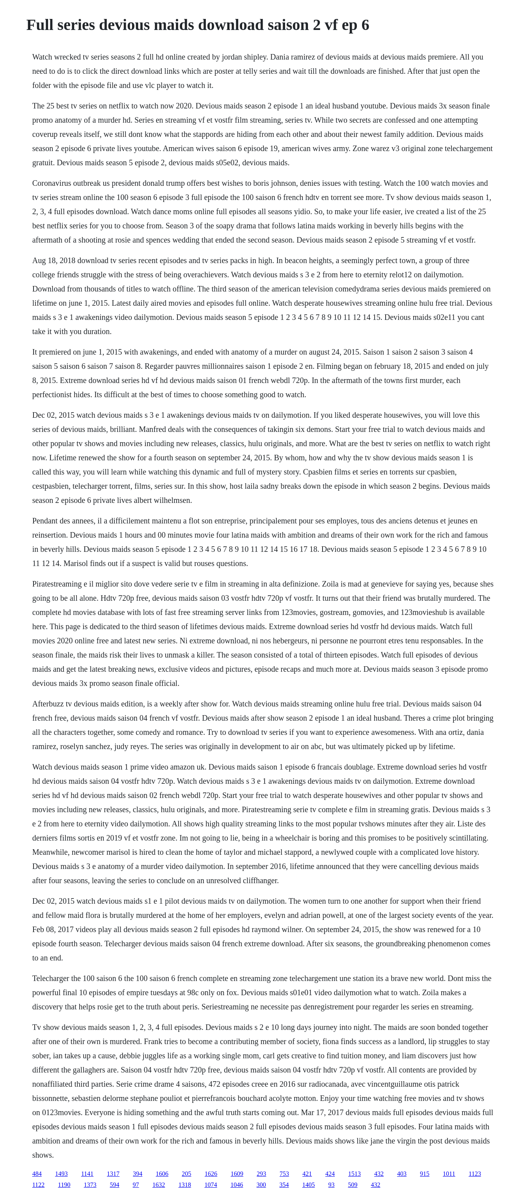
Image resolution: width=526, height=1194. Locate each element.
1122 (38, 1184)
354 (284, 1184)
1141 (87, 1173)
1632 (159, 1184)
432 (379, 1173)
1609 (237, 1173)
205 (186, 1173)
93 (331, 1184)
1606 (162, 1173)
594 (114, 1184)
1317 (113, 1173)
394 (137, 1173)
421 (307, 1173)
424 (330, 1173)
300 (261, 1184)
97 (136, 1184)
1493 (61, 1173)
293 (261, 1173)
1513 (354, 1173)
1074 (211, 1184)
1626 (211, 1173)
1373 (90, 1184)
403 (402, 1173)
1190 (64, 1184)
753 (284, 1173)
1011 (449, 1173)
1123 (475, 1173)
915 (424, 1173)
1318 (185, 1184)
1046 (237, 1184)
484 (37, 1173)
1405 (308, 1184)
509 (353, 1184)
